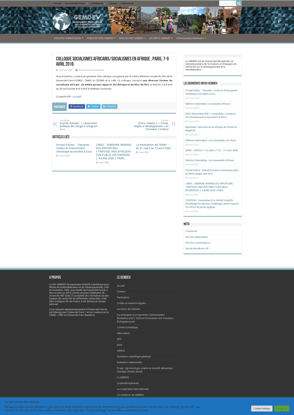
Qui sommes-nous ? (75, 3)
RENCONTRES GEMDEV (131, 38)
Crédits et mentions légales (131, 303)
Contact (113, 3)
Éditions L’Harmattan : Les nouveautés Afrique (209, 160)
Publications (127, 3)
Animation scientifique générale (134, 356)
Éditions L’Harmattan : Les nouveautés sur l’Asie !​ (210, 140)
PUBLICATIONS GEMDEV (100, 38)
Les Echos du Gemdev (128, 309)
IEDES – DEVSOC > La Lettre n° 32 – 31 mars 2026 (211, 150)
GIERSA (121, 350)
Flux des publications (196, 236)
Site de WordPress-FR (196, 248)
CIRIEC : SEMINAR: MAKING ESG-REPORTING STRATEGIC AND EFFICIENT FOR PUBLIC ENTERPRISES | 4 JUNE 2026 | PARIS (114, 151)
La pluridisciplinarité (128, 383)
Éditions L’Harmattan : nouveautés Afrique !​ (208, 103)
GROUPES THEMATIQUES (67, 38)
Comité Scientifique (127, 327)
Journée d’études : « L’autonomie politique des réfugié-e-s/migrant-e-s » (79, 125)
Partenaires (97, 3)
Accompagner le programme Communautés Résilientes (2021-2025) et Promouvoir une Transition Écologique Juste (145, 318)
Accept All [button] (282, 408)
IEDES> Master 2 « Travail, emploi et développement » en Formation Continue (149, 125)
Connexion (191, 231)
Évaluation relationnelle (129, 362)
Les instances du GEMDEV (130, 394)
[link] (60, 290)
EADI (119, 344)
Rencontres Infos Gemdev (91, 70)
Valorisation (123, 333)
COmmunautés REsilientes (190, 38)
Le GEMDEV (123, 377)
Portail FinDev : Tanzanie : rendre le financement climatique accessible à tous (74, 148)
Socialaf (77, 96)
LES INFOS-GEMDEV (159, 38)
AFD (119, 339)
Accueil (57, 3)
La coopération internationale (133, 389)
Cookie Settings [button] (262, 408)
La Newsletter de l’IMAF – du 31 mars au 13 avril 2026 (153, 146)
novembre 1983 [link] (60, 290)
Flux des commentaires (197, 242)
